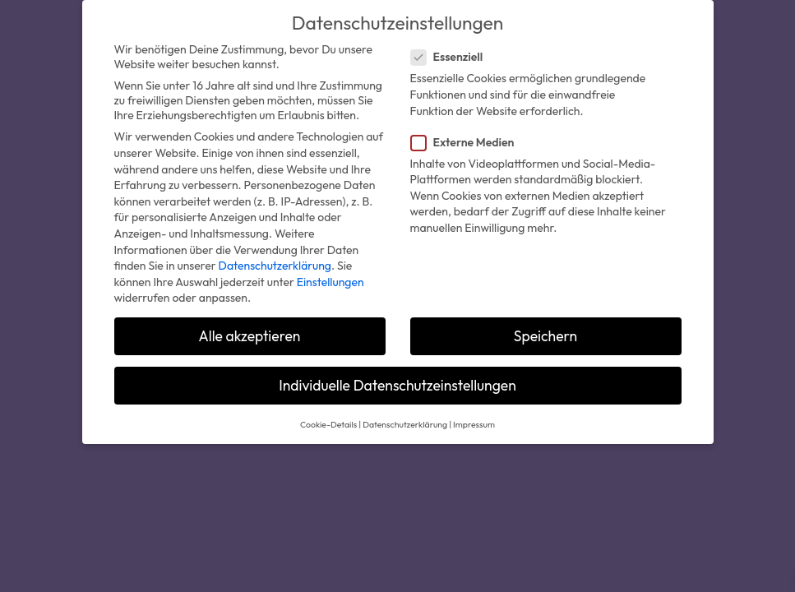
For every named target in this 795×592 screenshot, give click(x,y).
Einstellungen (330, 282)
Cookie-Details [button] (328, 424)
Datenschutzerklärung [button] (405, 424)
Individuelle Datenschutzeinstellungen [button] (397, 385)
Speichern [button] (545, 335)
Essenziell (453, 56)
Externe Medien (469, 142)
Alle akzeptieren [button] (250, 335)
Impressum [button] (474, 424)
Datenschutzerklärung (275, 265)
